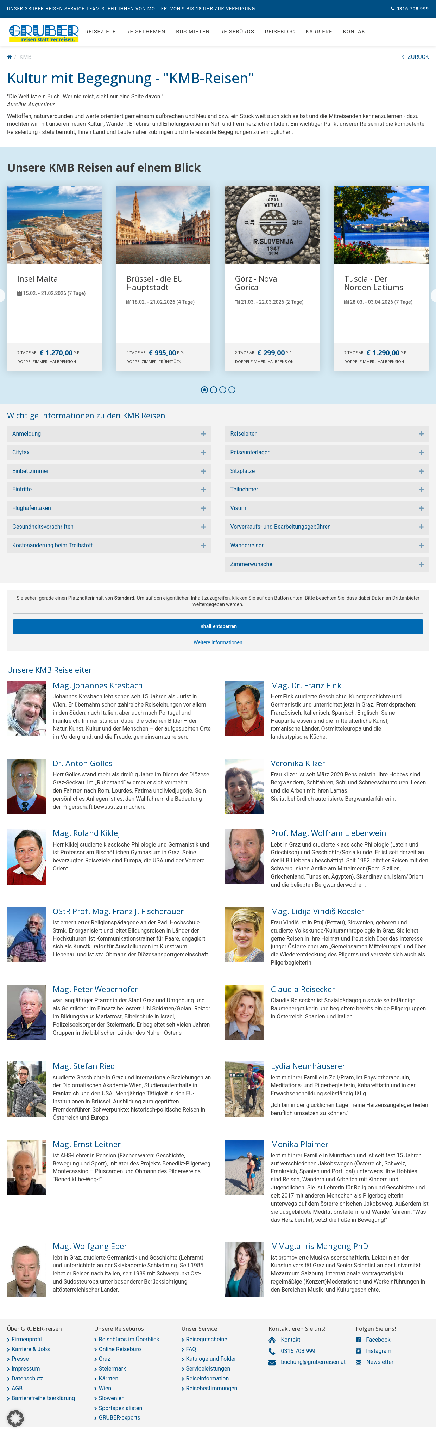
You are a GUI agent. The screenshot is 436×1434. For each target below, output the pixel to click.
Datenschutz (27, 1378)
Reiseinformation (207, 1378)
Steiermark (112, 1368)
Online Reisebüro (120, 1349)
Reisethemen (145, 32)
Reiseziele (100, 32)
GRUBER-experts (119, 1417)
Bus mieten (193, 32)
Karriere (319, 32)
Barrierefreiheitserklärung (43, 1398)
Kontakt (356, 32)
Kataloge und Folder (211, 1358)
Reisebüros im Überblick (129, 1339)
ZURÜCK (415, 57)
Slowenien (112, 1398)
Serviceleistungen (208, 1368)
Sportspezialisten (121, 1408)
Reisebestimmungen (212, 1388)
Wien (105, 1388)
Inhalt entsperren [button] (218, 626)
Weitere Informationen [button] (218, 642)
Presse (20, 1358)
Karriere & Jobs (31, 1349)
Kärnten (109, 1378)
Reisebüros (237, 32)
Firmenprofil (27, 1339)
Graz (104, 1358)
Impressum (26, 1368)
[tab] (109, 434)
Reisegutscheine (206, 1339)
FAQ (191, 1349)
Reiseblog (280, 32)
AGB (17, 1388)
